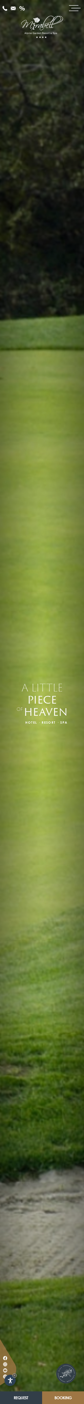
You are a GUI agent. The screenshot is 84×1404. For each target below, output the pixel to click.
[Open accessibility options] (10, 1380)
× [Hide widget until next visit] (14, 1375)
